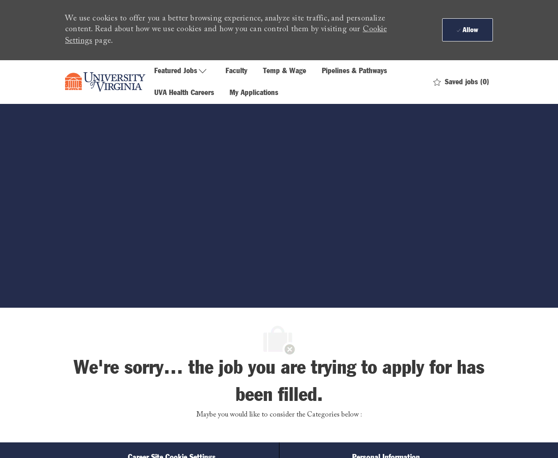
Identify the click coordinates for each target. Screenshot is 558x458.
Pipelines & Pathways (354, 71)
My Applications (254, 93)
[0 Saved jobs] (461, 82)
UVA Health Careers (184, 93)
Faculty (236, 71)
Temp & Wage (284, 71)
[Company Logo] (105, 82)
